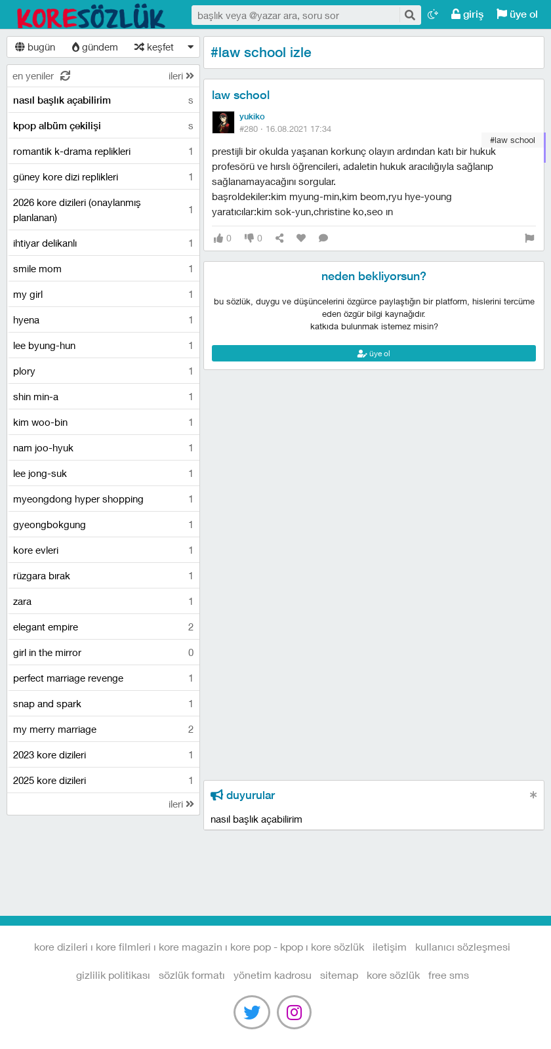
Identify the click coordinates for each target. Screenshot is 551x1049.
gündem (95, 46)
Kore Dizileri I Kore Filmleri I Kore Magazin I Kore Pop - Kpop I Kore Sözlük (92, 15)
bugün (35, 46)
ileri (181, 75)
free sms (448, 974)
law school (241, 95)
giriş (467, 14)
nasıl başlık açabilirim (256, 819)
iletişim (390, 946)
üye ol (517, 14)
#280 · (285, 128)
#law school (512, 139)
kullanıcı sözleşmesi (462, 946)
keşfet (154, 46)
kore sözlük (393, 974)
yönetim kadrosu (273, 974)
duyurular (243, 795)
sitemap (339, 974)
